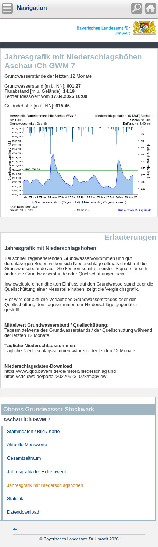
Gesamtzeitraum (24, 458)
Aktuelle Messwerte (27, 444)
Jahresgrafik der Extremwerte (37, 471)
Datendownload (23, 512)
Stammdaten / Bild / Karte (33, 431)
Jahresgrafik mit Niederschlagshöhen (45, 485)
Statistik (15, 498)
